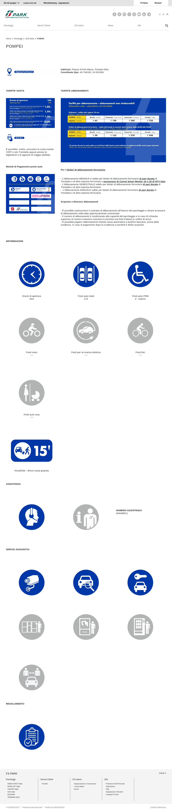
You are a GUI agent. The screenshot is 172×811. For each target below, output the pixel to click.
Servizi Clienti (43, 25)
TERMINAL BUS (13, 797)
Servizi (76, 789)
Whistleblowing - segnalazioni (56, 3)
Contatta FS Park (112, 794)
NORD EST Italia (13, 786)
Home (8, 39)
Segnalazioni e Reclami (114, 792)
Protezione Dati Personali (115, 784)
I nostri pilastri (79, 786)
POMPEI (40, 39)
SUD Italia (29, 39)
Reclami (158, 3)
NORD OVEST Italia (14, 784)
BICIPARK (11, 794)
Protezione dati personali (32, 807)
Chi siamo (79, 25)
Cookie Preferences (158, 807)
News (110, 25)
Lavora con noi (30, 3)
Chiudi (161, 773)
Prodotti (45, 784)
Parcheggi (8, 25)
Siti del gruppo (10, 3)
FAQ (107, 789)
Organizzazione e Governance (85, 784)
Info (139, 25)
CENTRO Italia (12, 789)
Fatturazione (110, 786)
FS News (144, 3)
